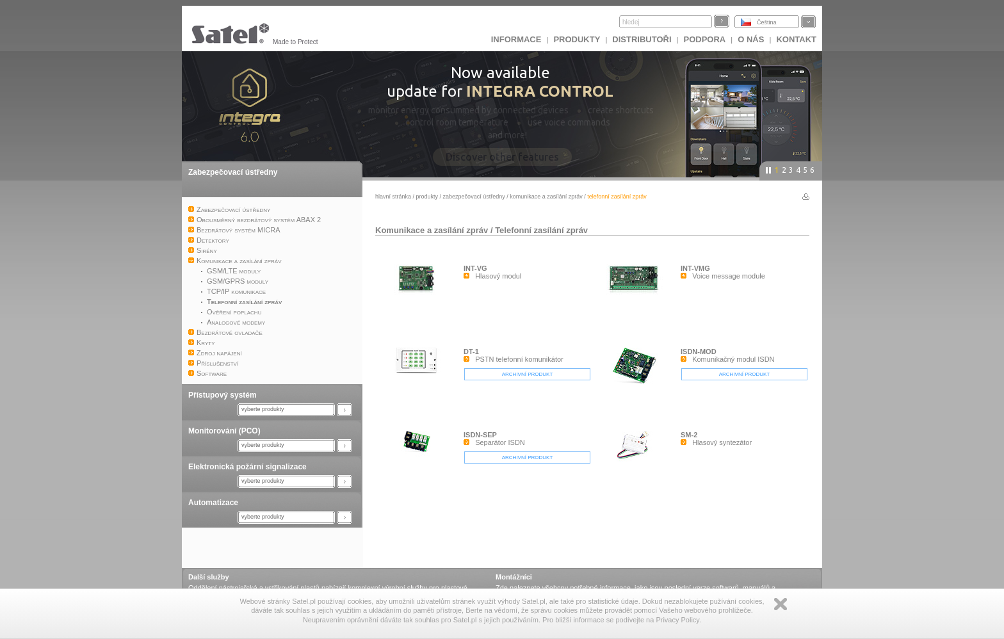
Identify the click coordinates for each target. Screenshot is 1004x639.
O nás (751, 39)
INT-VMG (695, 268)
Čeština (767, 22)
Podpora (705, 39)
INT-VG (475, 268)
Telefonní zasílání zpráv (541, 230)
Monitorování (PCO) (224, 430)
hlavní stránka (393, 196)
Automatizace (213, 502)
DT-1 (471, 351)
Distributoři (641, 39)
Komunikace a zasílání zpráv (546, 196)
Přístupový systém (222, 395)
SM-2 (689, 435)
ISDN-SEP (480, 435)
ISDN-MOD (699, 351)
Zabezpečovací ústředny (232, 172)
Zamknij (780, 604)
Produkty (576, 39)
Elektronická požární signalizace (247, 466)
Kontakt (796, 39)
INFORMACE (516, 39)
